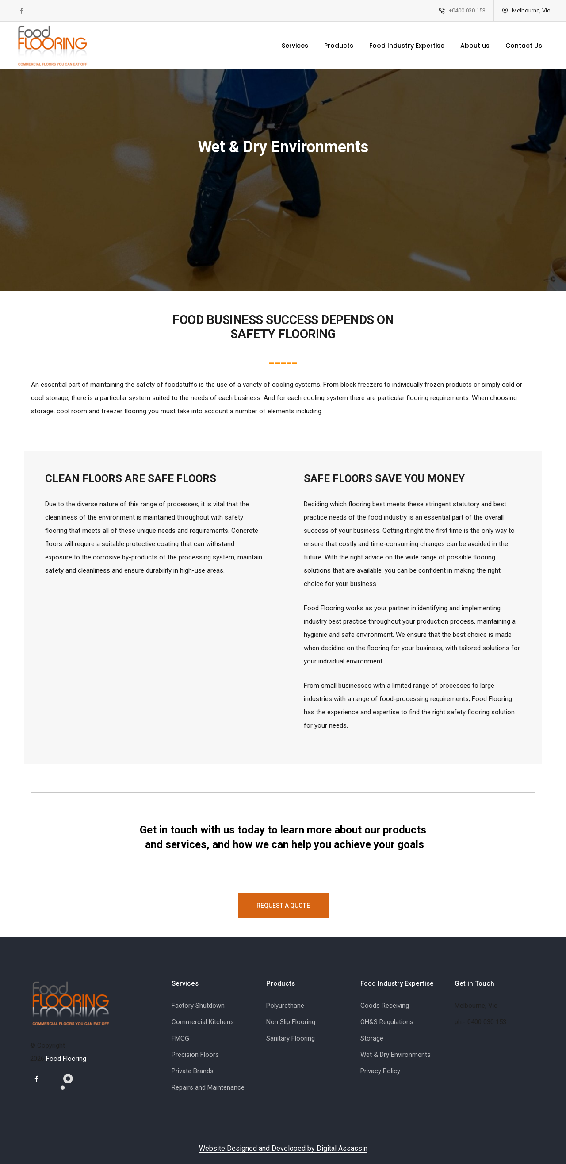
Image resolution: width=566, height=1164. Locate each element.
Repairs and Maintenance (208, 1087)
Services (288, 45)
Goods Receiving (384, 1006)
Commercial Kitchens (203, 1022)
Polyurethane (285, 1006)
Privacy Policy (380, 1071)
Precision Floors (195, 1055)
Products (332, 45)
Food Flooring (66, 1059)
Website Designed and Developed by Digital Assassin (283, 1149)
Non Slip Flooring (290, 1022)
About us (468, 45)
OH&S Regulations (386, 1022)
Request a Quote (283, 905)
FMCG (180, 1038)
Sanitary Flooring (290, 1038)
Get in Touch (474, 983)
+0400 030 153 (461, 10)
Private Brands (193, 1071)
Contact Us (517, 45)
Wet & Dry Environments (395, 1055)
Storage (371, 1038)
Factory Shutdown (198, 1006)
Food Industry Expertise (400, 45)
